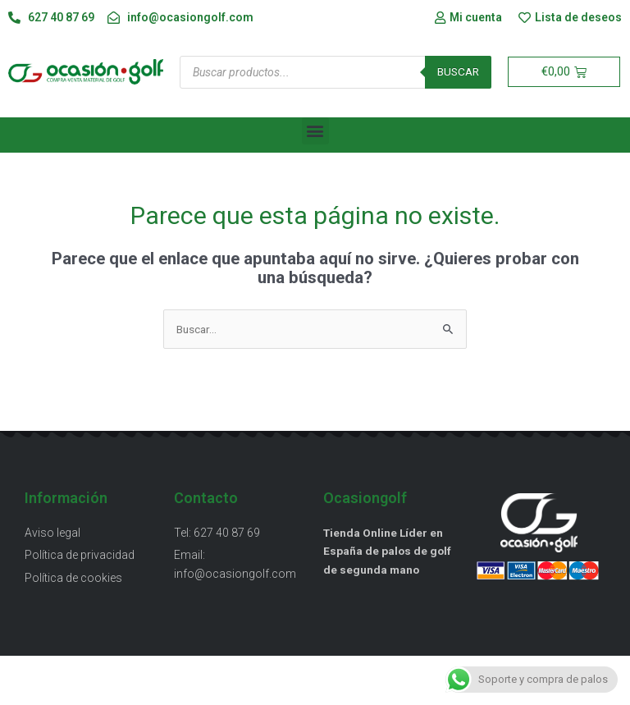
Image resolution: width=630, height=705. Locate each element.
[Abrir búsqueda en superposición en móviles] (335, 72)
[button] (315, 130)
